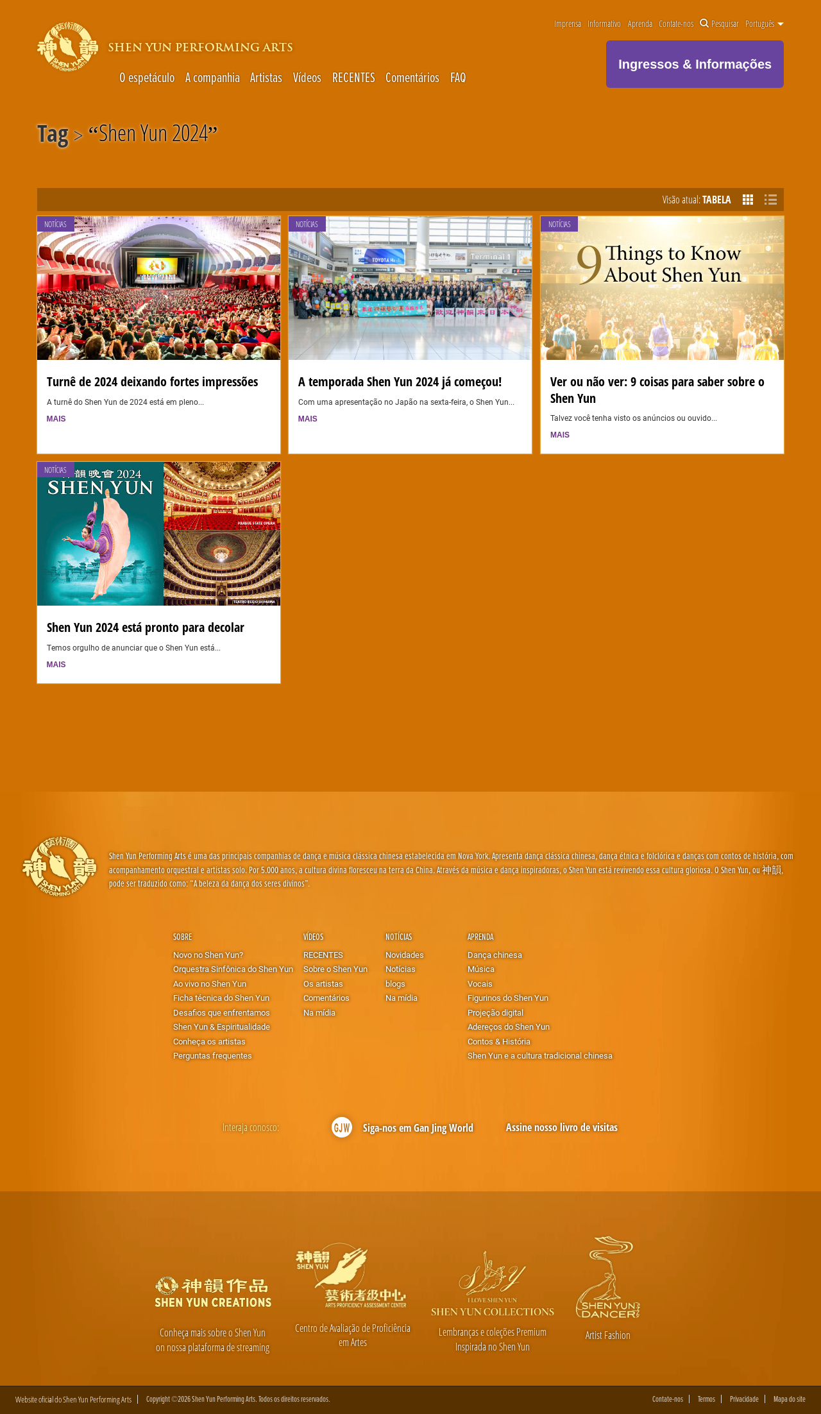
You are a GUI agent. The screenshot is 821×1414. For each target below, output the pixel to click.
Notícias (55, 224)
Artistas (266, 77)
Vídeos (307, 77)
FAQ (458, 77)
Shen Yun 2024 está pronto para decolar (145, 627)
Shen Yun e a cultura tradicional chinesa (540, 1055)
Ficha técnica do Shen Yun (221, 997)
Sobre (182, 936)
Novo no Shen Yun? (208, 954)
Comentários (412, 77)
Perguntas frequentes (212, 1055)
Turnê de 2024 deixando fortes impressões (152, 381)
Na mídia (319, 1012)
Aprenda (640, 24)
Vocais (480, 983)
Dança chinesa (495, 954)
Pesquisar (719, 24)
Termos (706, 1399)
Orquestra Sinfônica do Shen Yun (233, 969)
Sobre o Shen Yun (335, 969)
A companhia (212, 77)
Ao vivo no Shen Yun (209, 983)
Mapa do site (790, 1399)
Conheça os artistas (209, 1041)
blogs (395, 983)
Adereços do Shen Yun (509, 1026)
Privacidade (744, 1399)
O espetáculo (146, 77)
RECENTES (353, 77)
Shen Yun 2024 (153, 135)
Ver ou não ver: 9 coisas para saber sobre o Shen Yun (657, 389)
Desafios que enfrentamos (221, 1012)
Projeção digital (495, 1012)
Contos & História (499, 1041)
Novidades (404, 954)
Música (481, 969)
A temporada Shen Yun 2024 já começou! (400, 381)
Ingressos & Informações (695, 64)
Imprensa (567, 24)
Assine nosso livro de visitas (562, 1127)
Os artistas (323, 983)
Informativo (604, 24)
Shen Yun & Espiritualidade (221, 1026)
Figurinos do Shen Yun (508, 997)
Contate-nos (676, 24)
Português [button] (764, 24)
